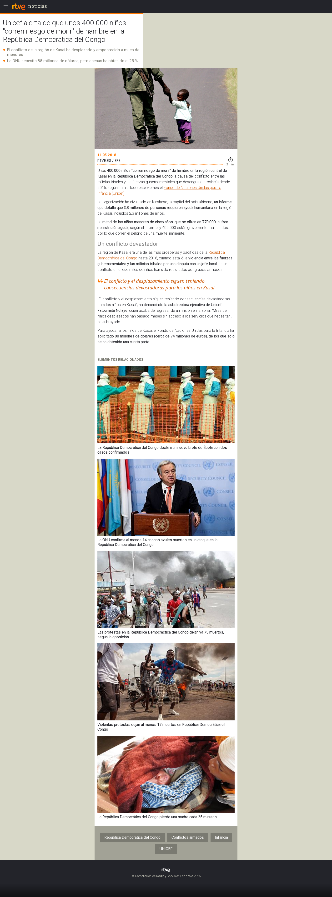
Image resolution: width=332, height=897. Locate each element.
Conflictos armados (187, 837)
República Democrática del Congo (132, 837)
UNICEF (166, 849)
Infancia (221, 837)
